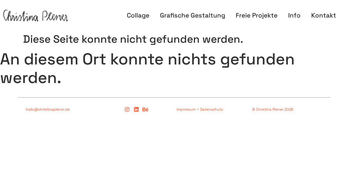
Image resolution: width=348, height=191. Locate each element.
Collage (138, 15)
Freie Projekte (257, 15)
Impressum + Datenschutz (200, 109)
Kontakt (323, 15)
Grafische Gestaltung (192, 15)
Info (294, 15)
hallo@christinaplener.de (48, 109)
